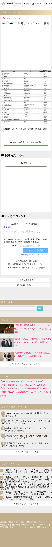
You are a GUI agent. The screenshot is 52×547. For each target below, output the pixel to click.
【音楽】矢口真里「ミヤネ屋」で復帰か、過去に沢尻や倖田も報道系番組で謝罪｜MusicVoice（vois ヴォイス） (24, 486)
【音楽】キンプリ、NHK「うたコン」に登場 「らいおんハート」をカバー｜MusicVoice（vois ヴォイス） (24, 472)
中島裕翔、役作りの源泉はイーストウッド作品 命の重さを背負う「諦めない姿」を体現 (32, 328)
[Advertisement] (26, 47)
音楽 (26, 4)
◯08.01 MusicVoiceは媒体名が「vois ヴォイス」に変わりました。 (25, 394)
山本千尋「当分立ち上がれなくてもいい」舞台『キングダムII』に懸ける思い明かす (26, 444)
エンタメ (36, 4)
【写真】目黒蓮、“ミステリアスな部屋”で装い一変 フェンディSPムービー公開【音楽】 (24, 493)
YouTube (42, 522)
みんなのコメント (13, 216)
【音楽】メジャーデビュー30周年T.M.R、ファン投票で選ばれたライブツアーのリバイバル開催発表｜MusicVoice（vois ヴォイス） (24, 479)
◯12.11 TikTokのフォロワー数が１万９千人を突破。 (24, 385)
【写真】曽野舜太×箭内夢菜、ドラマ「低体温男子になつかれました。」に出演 (25, 498)
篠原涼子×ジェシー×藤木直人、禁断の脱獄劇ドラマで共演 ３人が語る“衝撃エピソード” (33, 342)
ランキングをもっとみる (26, 452)
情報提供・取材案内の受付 (10, 525)
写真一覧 (26, 163)
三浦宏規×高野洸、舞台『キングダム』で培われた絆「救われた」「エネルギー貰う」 (24, 437)
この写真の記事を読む (26, 264)
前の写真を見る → (25, 285)
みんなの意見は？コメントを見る (26, 142)
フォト (3, 12)
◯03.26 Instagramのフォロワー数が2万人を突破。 (23, 381)
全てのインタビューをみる (26, 364)
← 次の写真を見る (25, 280)
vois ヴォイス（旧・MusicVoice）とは (35, 525)
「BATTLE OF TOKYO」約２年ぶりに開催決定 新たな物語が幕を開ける (25, 414)
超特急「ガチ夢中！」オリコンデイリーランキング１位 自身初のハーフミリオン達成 (27, 422)
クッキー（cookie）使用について (33, 527)
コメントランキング (15, 12)
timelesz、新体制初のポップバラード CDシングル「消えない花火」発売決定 (24, 429)
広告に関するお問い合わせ (10, 527)
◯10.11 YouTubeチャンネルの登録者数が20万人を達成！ (26, 388)
